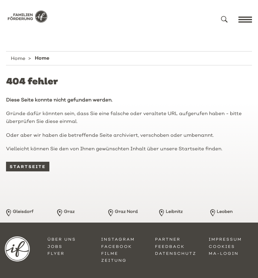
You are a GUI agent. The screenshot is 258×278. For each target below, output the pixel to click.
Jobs (55, 246)
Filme (109, 253)
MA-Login (223, 253)
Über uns (62, 239)
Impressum (225, 239)
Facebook (116, 246)
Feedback (170, 246)
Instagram (118, 239)
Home (18, 58)
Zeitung (114, 260)
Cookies (222, 246)
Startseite (28, 166)
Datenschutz (176, 253)
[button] (224, 19)
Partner (168, 239)
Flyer (56, 253)
